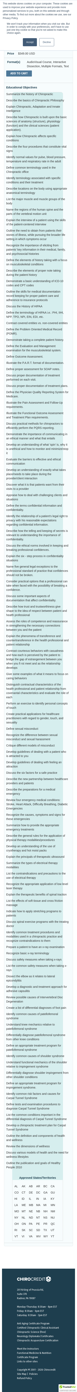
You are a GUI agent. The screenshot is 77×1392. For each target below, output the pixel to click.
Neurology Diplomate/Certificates (35, 1336)
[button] (68, 1388)
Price (10, 53)
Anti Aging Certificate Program (33, 1323)
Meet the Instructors (28, 1348)
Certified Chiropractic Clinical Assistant (38, 1327)
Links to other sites (27, 1361)
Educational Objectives (21, 87)
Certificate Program (27, 1357)
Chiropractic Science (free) (31, 1332)
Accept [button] (30, 42)
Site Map (21, 1374)
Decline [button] (47, 42)
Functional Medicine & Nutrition (34, 1353)
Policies (33, 1374)
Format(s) (13, 62)
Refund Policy (24, 1378)
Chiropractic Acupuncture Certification (37, 1340)
